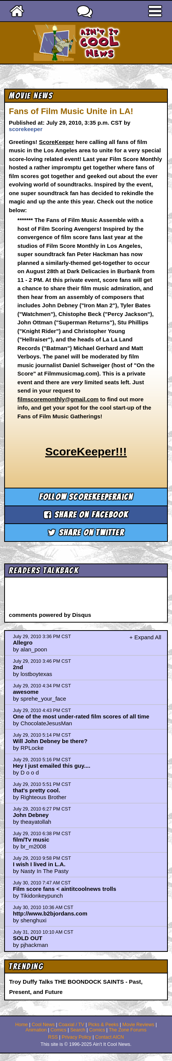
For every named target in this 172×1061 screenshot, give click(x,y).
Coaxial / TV (71, 1024)
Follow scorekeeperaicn (86, 497)
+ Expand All (145, 637)
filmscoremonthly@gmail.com (58, 399)
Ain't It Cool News (99, 43)
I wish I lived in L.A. (39, 864)
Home (21, 1024)
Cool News (43, 1024)
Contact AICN (109, 1037)
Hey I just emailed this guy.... (51, 765)
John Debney (31, 815)
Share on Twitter (86, 532)
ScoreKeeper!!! (86, 451)
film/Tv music (31, 839)
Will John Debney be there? (50, 741)
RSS (53, 1037)
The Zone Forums (127, 1030)
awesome (26, 692)
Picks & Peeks (103, 1024)
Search (77, 1030)
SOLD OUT (28, 938)
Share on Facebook (86, 514)
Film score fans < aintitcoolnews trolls (64, 889)
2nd (18, 667)
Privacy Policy (77, 1037)
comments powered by (50, 615)
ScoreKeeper (56, 142)
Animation (36, 1030)
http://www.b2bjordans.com (50, 913)
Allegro (23, 642)
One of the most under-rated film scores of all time (81, 716)
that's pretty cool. (36, 790)
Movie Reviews (138, 1024)
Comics (58, 1030)
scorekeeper (25, 129)
